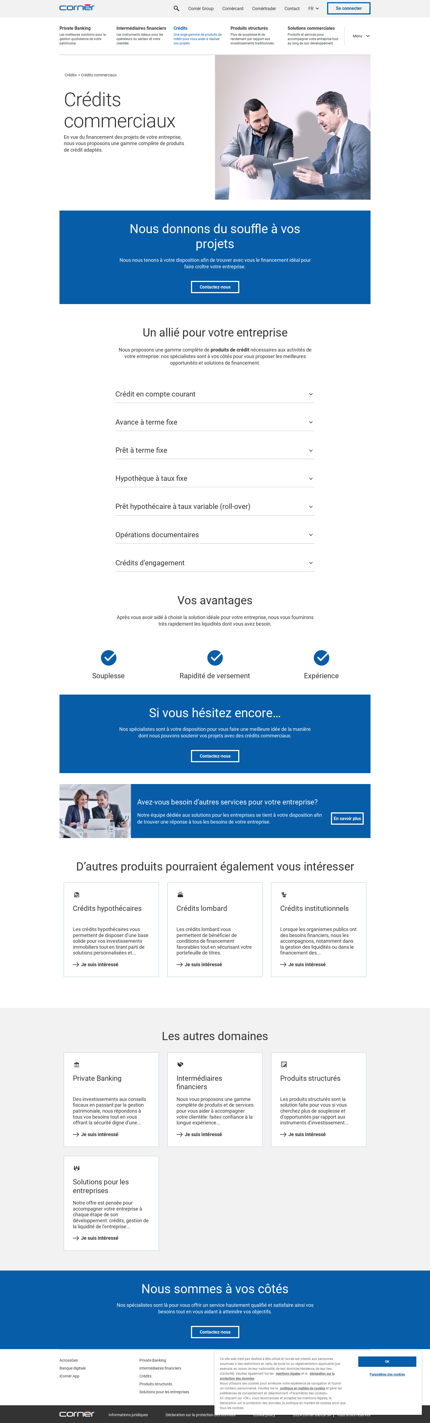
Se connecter (349, 8)
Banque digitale (72, 1368)
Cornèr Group (201, 8)
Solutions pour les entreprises (164, 1392)
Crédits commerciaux (99, 75)
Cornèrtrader (264, 8)
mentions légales (288, 1374)
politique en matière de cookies (302, 1388)
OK (387, 1362)
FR (310, 8)
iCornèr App (69, 1376)
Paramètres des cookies (387, 1374)
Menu (357, 36)
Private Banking (152, 1360)
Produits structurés (155, 1384)
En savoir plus (347, 818)
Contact (292, 8)
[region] (318, 1383)
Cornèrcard (232, 8)
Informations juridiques (128, 1415)
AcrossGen (68, 1360)
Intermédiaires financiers (160, 1368)
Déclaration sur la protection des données (200, 1415)
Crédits (71, 75)
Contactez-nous (215, 287)
